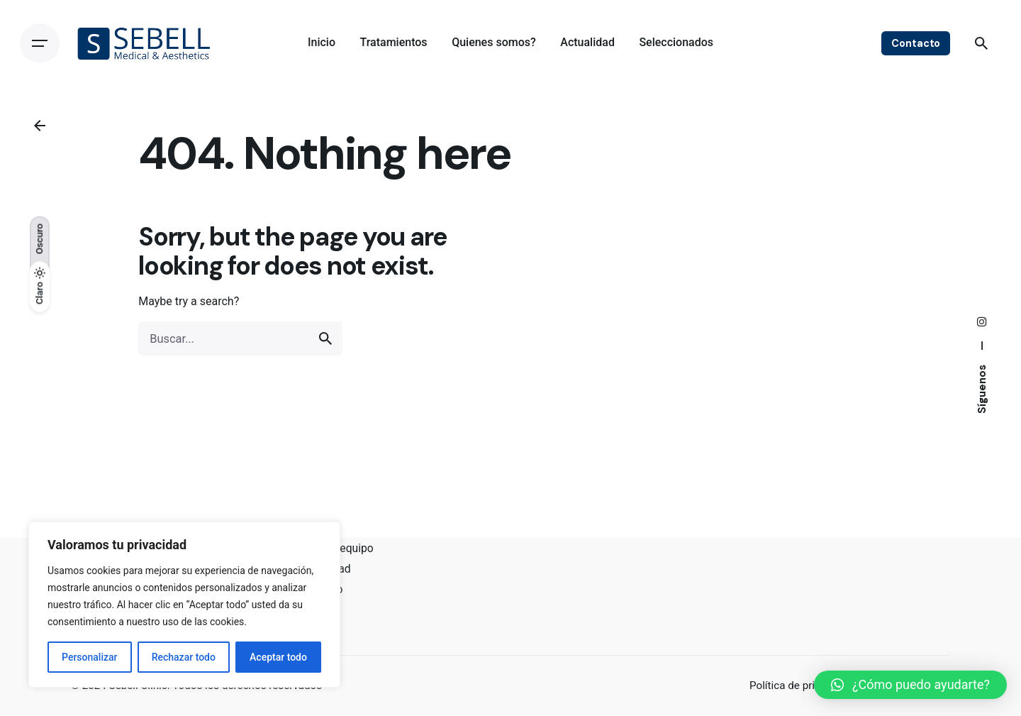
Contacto (915, 43)
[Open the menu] (40, 43)
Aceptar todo (278, 657)
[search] (325, 338)
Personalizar (89, 657)
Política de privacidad (800, 685)
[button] (910, 685)
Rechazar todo (184, 657)
